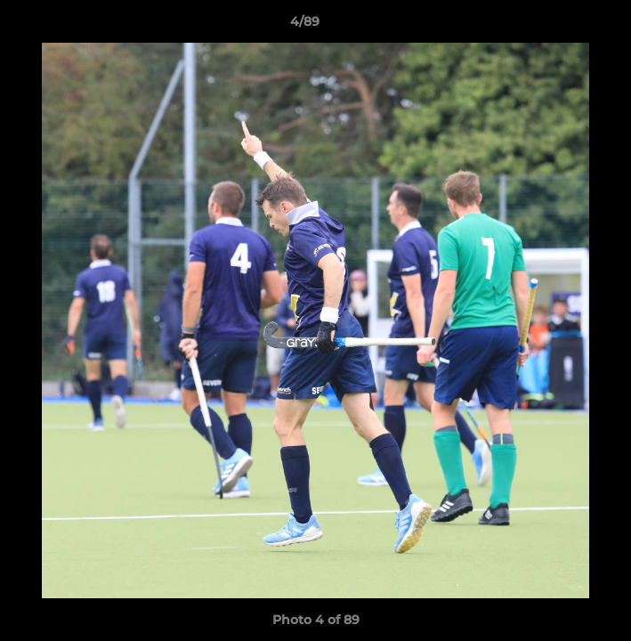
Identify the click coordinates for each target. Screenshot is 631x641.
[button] (567, 26)
